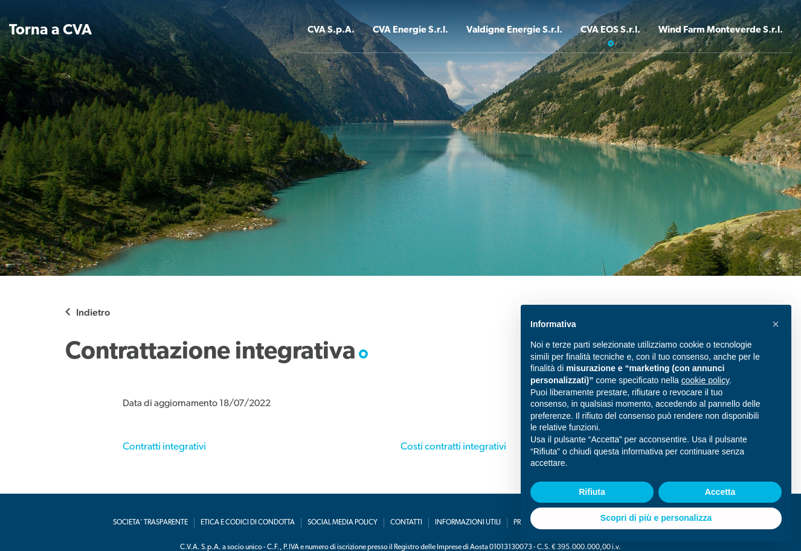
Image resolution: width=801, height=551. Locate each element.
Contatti (406, 522)
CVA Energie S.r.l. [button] (406, 31)
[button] (775, 324)
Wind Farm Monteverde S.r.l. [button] (720, 31)
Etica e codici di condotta (248, 522)
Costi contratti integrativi (453, 447)
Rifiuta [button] (592, 492)
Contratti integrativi (164, 447)
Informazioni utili (468, 522)
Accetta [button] (720, 492)
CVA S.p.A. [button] (326, 31)
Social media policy (342, 522)
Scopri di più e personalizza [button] (656, 518)
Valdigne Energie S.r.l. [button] (510, 31)
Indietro (93, 312)
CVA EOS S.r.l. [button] (608, 31)
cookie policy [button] (705, 380)
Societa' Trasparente (150, 522)
